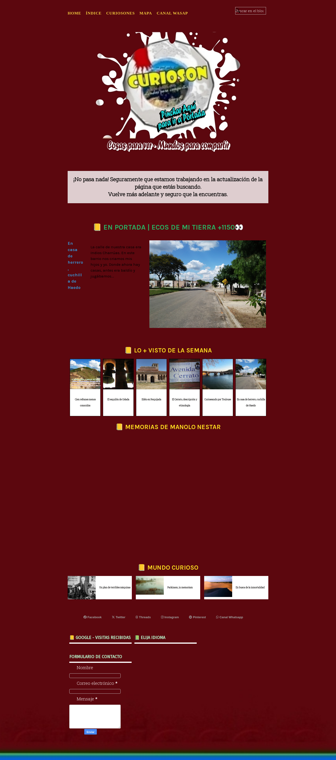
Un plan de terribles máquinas (114, 587)
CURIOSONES (120, 13)
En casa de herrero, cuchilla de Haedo (251, 402)
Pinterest (197, 617)
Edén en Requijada (151, 399)
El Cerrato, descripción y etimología (184, 402)
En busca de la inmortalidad (250, 587)
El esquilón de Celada (118, 399)
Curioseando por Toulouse (217, 399)
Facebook (93, 617)
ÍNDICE (94, 13)
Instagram (170, 617)
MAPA (146, 13)
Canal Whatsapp (229, 617)
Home (74, 13)
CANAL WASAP (172, 13)
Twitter (118, 617)
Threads (143, 617)
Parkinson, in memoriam (180, 587)
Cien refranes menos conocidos (85, 402)
